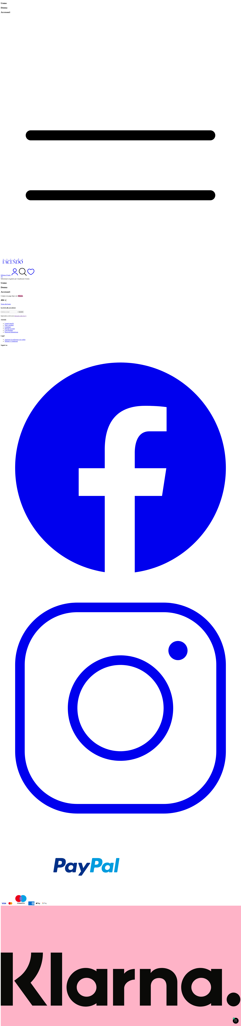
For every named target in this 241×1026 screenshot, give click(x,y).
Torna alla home (6, 304)
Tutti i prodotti (9, 325)
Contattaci (8, 327)
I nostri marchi (9, 323)
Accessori (5, 12)
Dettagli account (10, 328)
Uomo (4, 3)
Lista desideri (9, 330)
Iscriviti (21, 312)
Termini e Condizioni (11, 341)
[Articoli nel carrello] (120, 277)
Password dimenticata (11, 332)
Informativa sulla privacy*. (21, 315)
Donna (4, 7)
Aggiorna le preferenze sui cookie (15, 339)
